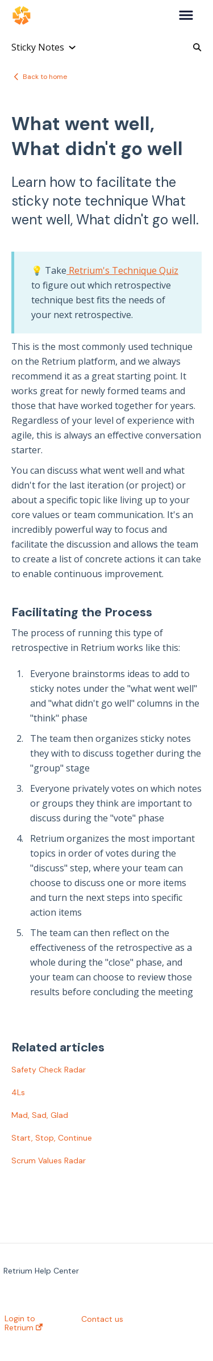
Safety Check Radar (48, 1069)
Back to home (45, 76)
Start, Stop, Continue (51, 1138)
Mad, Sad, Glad (39, 1115)
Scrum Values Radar (48, 1160)
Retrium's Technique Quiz (122, 270)
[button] (186, 16)
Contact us (102, 1319)
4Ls (18, 1092)
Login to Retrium (24, 1323)
